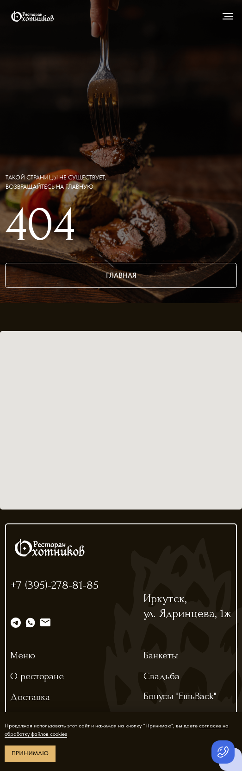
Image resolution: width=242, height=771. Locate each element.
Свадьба (161, 676)
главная (121, 275)
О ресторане (37, 676)
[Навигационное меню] (228, 16)
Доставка (30, 696)
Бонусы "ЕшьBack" (179, 695)
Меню (22, 655)
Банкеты (160, 655)
